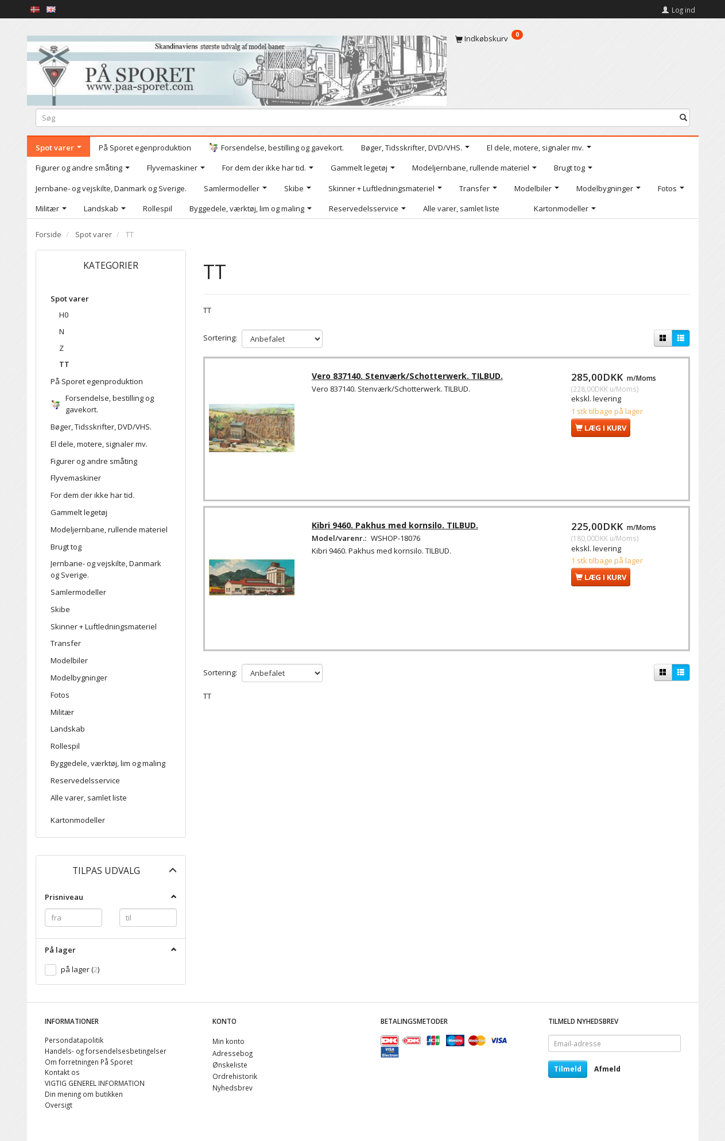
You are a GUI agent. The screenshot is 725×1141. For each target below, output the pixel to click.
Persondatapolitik (74, 1040)
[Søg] (683, 117)
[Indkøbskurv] (573, 38)
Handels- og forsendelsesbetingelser (105, 1050)
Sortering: (220, 337)
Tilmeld (567, 1069)
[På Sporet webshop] (237, 68)
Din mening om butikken (84, 1094)
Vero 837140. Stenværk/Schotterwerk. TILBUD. (409, 377)
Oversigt (58, 1104)
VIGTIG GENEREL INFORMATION (95, 1083)
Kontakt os (62, 1072)
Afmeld (607, 1069)
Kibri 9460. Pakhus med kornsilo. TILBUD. (396, 528)
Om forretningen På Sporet (89, 1061)
